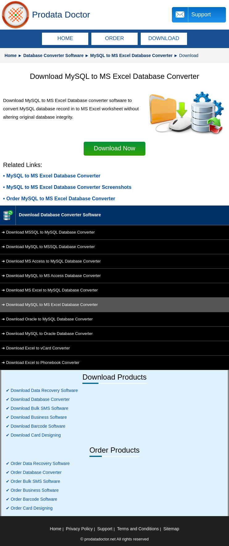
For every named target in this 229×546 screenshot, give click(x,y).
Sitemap (171, 528)
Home (11, 55)
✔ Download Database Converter (38, 399)
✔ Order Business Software (32, 490)
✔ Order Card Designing (29, 508)
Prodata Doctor (61, 14)
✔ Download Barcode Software (35, 426)
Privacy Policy (79, 528)
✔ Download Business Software (36, 417)
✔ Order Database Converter (34, 472)
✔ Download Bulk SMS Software (37, 408)
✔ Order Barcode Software (31, 499)
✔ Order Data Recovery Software (38, 463)
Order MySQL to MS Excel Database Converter (60, 198)
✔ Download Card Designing (33, 435)
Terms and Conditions (138, 528)
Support (201, 14)
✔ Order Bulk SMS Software (33, 481)
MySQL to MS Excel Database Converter (131, 55)
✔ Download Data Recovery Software (42, 390)
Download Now (114, 148)
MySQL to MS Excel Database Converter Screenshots (68, 187)
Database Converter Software (53, 55)
